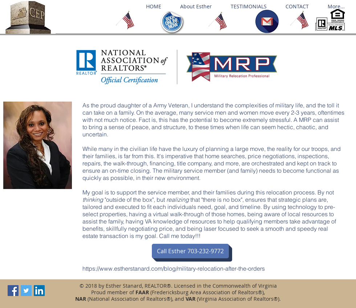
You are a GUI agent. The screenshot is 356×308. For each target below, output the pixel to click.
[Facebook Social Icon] (13, 290)
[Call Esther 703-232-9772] (190, 251)
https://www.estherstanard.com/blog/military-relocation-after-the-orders (173, 268)
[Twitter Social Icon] (26, 290)
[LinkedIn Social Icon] (39, 290)
